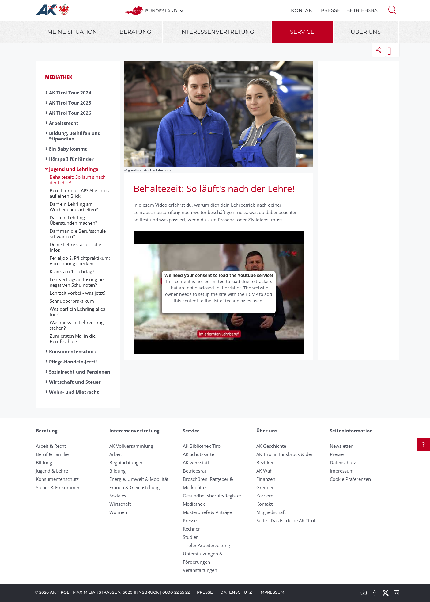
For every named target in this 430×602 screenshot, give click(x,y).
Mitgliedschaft (271, 512)
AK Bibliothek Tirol (202, 446)
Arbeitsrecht (63, 123)
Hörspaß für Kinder (71, 159)
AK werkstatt (196, 462)
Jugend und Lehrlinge (73, 169)
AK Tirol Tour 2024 (70, 93)
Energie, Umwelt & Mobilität (138, 479)
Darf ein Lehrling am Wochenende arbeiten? (74, 206)
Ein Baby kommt (68, 149)
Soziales (117, 496)
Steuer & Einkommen (58, 487)
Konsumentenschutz (72, 351)
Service (302, 32)
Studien (191, 537)
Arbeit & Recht (51, 446)
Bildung (44, 462)
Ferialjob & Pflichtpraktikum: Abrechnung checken (80, 260)
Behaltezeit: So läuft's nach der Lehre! (78, 179)
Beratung (135, 32)
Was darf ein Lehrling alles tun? (77, 311)
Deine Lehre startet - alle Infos (75, 247)
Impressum (342, 471)
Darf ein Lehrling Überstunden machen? (73, 220)
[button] (392, 9)
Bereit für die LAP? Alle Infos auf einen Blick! (79, 193)
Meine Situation (72, 32)
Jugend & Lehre (52, 471)
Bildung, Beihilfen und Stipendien (75, 136)
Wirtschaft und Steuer (75, 382)
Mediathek (58, 77)
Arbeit (115, 454)
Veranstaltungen (200, 570)
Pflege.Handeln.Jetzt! (73, 362)
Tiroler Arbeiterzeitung (206, 545)
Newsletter (341, 446)
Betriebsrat (363, 10)
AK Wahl (265, 471)
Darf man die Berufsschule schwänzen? (78, 233)
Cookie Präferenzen (350, 479)
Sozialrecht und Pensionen (79, 372)
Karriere (264, 496)
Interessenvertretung (217, 32)
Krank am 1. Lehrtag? (72, 271)
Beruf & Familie (52, 454)
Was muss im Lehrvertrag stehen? (77, 325)
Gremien (265, 487)
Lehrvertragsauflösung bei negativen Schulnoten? (77, 282)
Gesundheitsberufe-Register (212, 496)
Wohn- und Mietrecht (74, 392)
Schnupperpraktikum (72, 301)
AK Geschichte (271, 446)
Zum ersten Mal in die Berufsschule (73, 338)
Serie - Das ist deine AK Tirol (285, 520)
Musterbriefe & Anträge (207, 512)
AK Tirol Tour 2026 (70, 113)
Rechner (191, 529)
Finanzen (265, 479)
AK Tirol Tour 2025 (70, 103)
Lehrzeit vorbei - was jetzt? (77, 293)
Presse (330, 10)
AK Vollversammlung (131, 446)
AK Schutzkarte (198, 454)
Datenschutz (343, 462)
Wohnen (118, 512)
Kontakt (303, 10)
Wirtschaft (120, 504)
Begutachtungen (126, 462)
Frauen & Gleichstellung (134, 487)
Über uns (366, 32)
